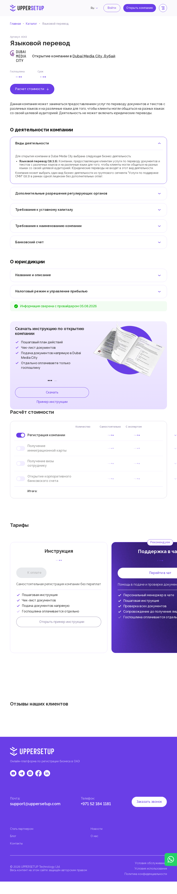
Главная (15, 23)
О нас (94, 836)
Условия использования (151, 868)
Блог (13, 836)
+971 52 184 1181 (96, 803)
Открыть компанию (139, 7)
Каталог (31, 23)
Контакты (16, 843)
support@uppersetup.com (35, 803)
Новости (96, 828)
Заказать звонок (149, 802)
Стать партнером (21, 828)
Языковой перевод (55, 23)
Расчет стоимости (32, 89)
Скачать (52, 392)
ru (94, 8)
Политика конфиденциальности (145, 874)
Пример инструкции (52, 402)
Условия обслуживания (151, 863)
